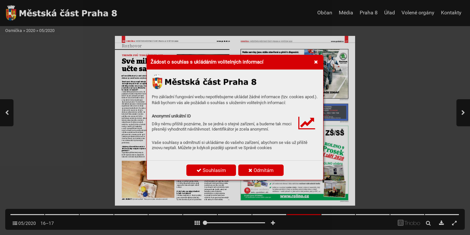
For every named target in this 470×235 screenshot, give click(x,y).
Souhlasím (211, 170)
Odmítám (261, 170)
